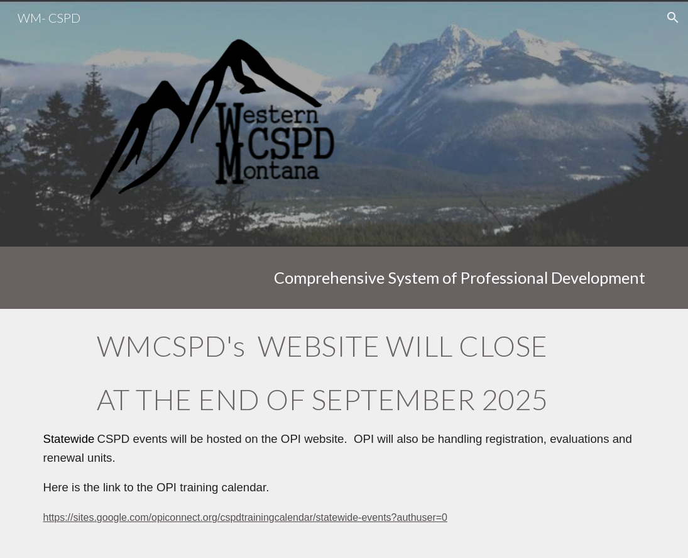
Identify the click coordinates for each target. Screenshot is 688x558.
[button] (673, 18)
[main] (344, 278)
